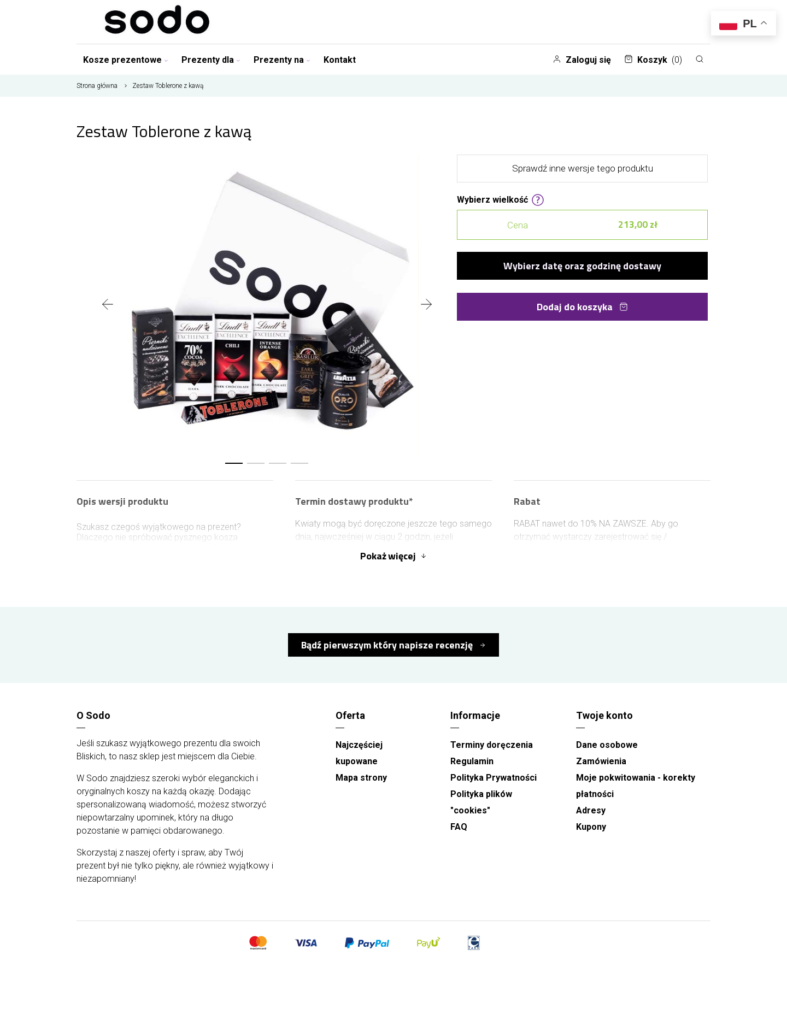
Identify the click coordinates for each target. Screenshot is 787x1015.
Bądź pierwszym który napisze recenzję (388, 645)
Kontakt (340, 60)
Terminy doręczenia (491, 745)
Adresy (591, 810)
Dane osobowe (607, 745)
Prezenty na (282, 60)
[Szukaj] (699, 59)
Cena (582, 225)
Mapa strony (361, 777)
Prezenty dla (210, 60)
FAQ (458, 827)
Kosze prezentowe (125, 60)
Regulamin (472, 761)
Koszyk (653, 60)
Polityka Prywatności (493, 777)
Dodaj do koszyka (582, 306)
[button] (234, 463)
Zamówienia (601, 761)
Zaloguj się (582, 60)
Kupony (591, 827)
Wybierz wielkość (500, 198)
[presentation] (107, 305)
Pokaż (393, 555)
